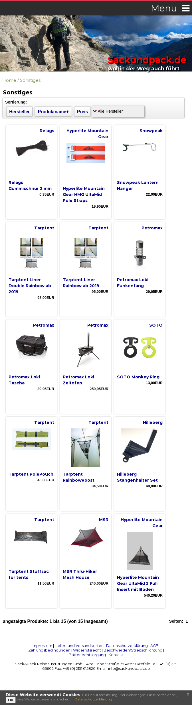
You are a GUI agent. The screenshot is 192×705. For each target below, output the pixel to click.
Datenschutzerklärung (127, 645)
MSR (103, 519)
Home (9, 80)
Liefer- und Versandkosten (79, 645)
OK (10, 700)
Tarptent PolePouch (31, 474)
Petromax (152, 228)
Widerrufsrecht (87, 650)
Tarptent (44, 228)
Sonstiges (30, 80)
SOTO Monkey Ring (138, 377)
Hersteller (19, 111)
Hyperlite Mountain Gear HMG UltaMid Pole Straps (84, 194)
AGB (154, 645)
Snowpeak (151, 130)
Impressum (42, 645)
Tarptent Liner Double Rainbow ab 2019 (30, 285)
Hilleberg (153, 422)
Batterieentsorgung (87, 654)
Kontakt (115, 654)
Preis (82, 111)
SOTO (156, 325)
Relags (47, 130)
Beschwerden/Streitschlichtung (133, 650)
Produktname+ (53, 111)
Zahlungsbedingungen (49, 650)
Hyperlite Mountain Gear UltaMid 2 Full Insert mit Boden (138, 583)
